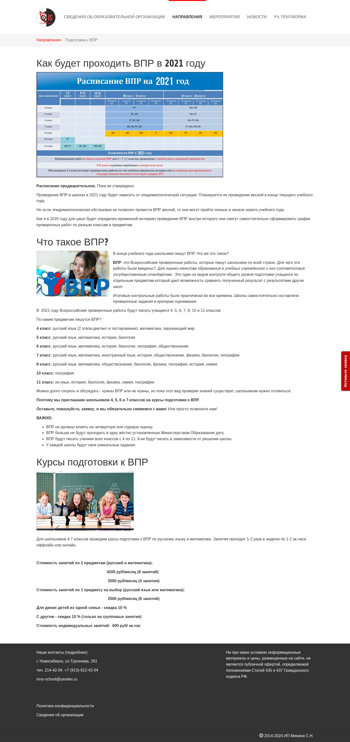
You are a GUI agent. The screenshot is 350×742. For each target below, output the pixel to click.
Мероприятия (225, 9)
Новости (257, 9)
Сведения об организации (59, 715)
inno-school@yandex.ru (56, 679)
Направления (187, 9)
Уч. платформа (290, 9)
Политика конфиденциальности (65, 706)
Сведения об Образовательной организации (114, 9)
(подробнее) (76, 652)
